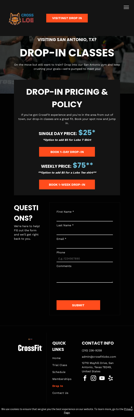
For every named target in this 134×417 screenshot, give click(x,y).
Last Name (65, 225)
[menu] (126, 7)
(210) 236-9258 (92, 350)
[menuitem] (64, 358)
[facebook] (85, 378)
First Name (65, 211)
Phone (61, 252)
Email (61, 239)
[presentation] (83, 290)
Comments (64, 266)
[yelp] (110, 378)
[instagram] (93, 378)
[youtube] (102, 378)
